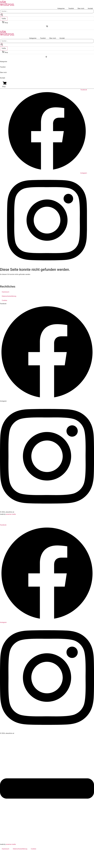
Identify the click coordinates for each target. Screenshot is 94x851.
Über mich (81, 8)
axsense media (11, 514)
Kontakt (90, 8)
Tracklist (71, 8)
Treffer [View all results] (4, 18)
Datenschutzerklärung (9, 296)
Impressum (5, 292)
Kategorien (61, 8)
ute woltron (7, 3)
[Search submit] (2, 15)
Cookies (4, 300)
